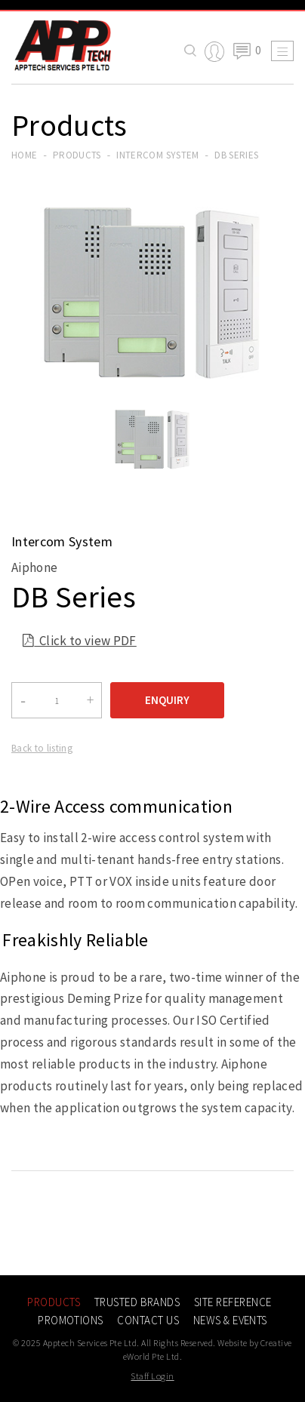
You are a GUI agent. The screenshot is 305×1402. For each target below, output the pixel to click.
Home (24, 155)
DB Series (236, 155)
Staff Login (152, 1376)
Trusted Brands (137, 1302)
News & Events (230, 1320)
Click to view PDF (80, 642)
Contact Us (148, 1320)
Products (77, 155)
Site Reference (233, 1302)
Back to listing (41, 748)
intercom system (157, 155)
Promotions (70, 1320)
